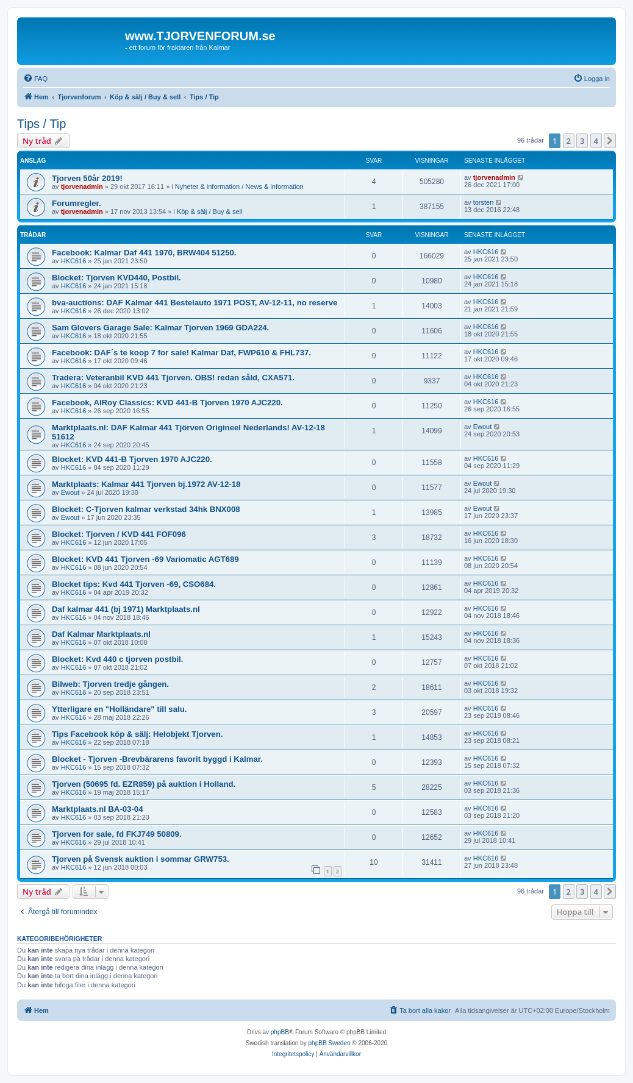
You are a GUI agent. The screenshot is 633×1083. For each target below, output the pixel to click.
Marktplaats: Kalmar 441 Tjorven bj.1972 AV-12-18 (146, 484)
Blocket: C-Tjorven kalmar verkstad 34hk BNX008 (146, 509)
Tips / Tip (41, 123)
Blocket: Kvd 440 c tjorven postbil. (117, 659)
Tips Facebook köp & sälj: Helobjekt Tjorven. (137, 734)
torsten (483, 202)
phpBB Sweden (330, 1043)
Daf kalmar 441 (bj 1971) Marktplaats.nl (126, 609)
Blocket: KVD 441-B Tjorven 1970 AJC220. (132, 459)
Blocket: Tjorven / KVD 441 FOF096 (119, 534)
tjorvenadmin (82, 186)
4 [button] (596, 140)
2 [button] (569, 140)
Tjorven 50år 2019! (87, 178)
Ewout (482, 426)
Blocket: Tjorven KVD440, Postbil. (116, 277)
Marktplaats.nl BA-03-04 (97, 809)
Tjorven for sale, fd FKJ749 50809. (117, 834)
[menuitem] (35, 78)
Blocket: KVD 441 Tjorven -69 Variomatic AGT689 (145, 559)
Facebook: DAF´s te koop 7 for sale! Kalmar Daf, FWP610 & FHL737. (181, 352)
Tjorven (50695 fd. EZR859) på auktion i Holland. (143, 784)
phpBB (280, 1032)
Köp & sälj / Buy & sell (210, 211)
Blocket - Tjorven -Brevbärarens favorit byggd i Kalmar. (157, 759)
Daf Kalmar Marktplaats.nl (101, 634)
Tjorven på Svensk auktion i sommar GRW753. (140, 859)
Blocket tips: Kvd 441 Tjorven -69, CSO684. (134, 584)
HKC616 (74, 261)
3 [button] (582, 140)
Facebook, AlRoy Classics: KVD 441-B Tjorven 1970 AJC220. (167, 402)
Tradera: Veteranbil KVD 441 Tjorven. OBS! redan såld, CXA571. (173, 377)
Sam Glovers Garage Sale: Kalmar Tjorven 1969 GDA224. (160, 327)
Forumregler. (76, 203)
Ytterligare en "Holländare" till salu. (119, 709)
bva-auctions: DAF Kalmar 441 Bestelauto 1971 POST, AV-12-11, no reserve (194, 302)
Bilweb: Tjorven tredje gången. (110, 684)
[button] (610, 140)
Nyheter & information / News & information (239, 186)
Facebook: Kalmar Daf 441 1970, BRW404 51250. (144, 252)
